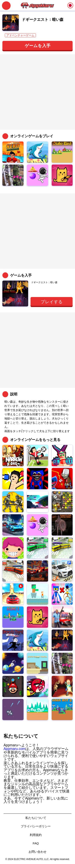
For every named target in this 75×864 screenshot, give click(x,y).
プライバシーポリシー (36, 826)
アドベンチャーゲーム (20, 35)
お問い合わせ (37, 851)
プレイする (52, 301)
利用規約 (36, 835)
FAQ (36, 843)
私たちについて (35, 818)
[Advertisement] (37, 92)
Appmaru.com (15, 749)
